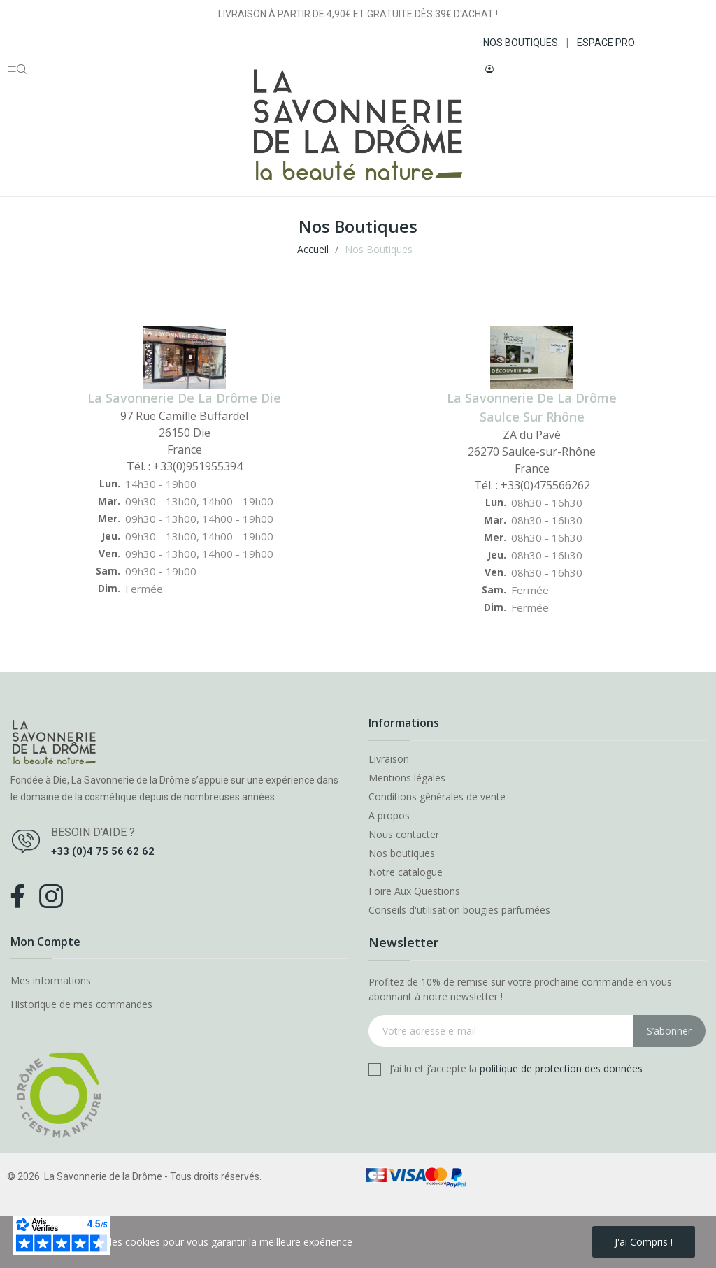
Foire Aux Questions (414, 891)
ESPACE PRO (606, 42)
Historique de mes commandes (81, 1004)
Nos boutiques (401, 853)
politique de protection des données (561, 1068)
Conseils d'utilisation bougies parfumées (459, 910)
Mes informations (50, 980)
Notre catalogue (405, 872)
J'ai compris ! (644, 1241)
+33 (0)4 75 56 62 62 (103, 851)
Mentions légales (406, 778)
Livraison (388, 759)
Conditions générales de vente (437, 797)
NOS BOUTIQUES (520, 42)
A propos (389, 816)
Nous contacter (403, 835)
